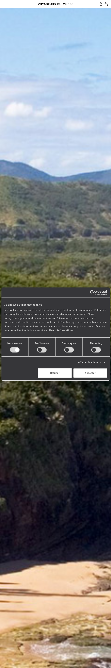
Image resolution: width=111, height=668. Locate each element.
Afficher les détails (89, 362)
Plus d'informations (61, 330)
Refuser (54, 372)
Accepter (90, 372)
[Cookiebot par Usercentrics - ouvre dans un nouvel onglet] (92, 292)
